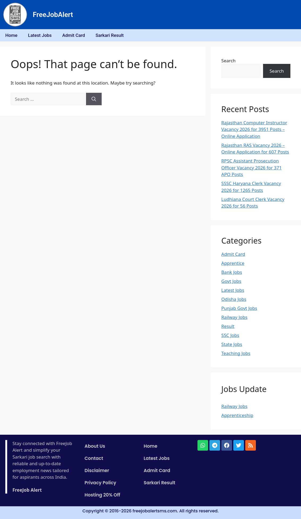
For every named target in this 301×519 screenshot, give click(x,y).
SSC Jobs (230, 335)
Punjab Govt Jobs (239, 308)
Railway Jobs (234, 317)
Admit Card (73, 35)
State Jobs (231, 344)
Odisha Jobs (233, 299)
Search (228, 61)
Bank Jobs (231, 272)
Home (11, 35)
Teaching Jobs (235, 353)
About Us (95, 446)
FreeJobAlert (53, 15)
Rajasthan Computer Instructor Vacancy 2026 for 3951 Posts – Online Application (254, 129)
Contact (94, 458)
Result (227, 326)
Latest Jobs (40, 35)
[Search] (94, 99)
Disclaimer (97, 470)
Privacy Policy (100, 483)
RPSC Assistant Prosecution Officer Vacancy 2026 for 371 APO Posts (251, 167)
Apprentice (232, 263)
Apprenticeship (237, 415)
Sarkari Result (110, 35)
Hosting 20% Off (102, 495)
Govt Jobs (231, 281)
